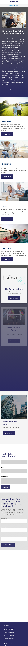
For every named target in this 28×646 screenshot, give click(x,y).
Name (2, 460)
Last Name (4, 528)
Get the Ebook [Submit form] (7, 546)
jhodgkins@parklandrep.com (10, 643)
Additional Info (5, 478)
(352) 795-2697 (10, 628)
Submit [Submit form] (5, 489)
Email (2, 469)
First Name (4, 520)
